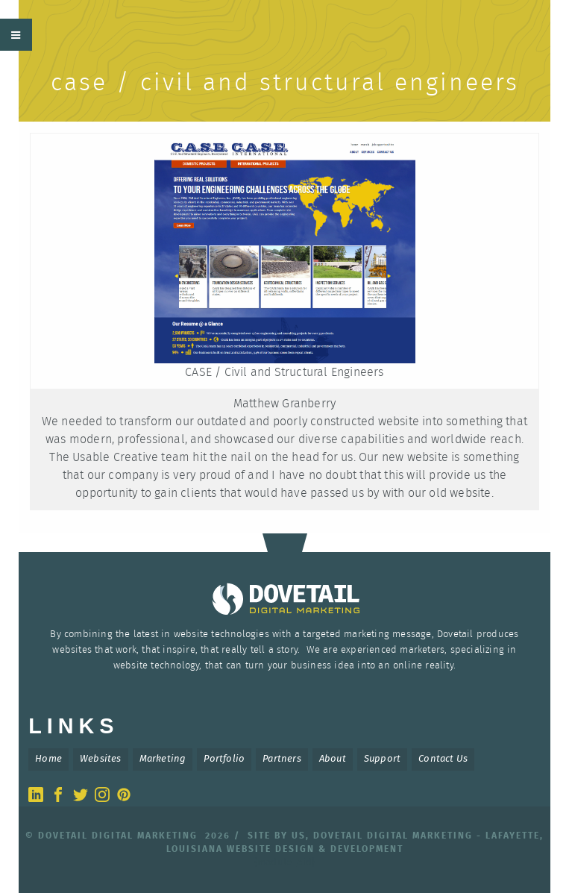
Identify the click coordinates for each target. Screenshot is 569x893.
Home (48, 759)
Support (382, 759)
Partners (282, 759)
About (332, 759)
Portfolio (224, 759)
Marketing (162, 759)
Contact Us (443, 759)
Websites (101, 759)
